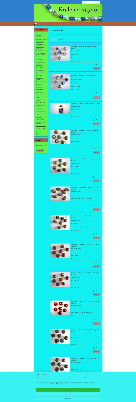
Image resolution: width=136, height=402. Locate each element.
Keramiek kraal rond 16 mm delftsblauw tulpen (84, 76)
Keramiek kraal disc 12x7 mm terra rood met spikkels (85, 302)
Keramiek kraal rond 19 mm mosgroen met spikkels (84, 131)
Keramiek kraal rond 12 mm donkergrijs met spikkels (85, 359)
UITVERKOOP (39, 50)
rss (66, 398)
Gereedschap (39, 65)
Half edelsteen (39, 87)
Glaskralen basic (40, 67)
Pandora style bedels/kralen (39, 108)
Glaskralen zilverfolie (41, 81)
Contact (37, 133)
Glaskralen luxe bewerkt (39, 78)
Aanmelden (40, 150)
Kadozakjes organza (41, 126)
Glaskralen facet (40, 72)
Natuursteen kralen (40, 105)
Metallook (38, 100)
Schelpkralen (39, 117)
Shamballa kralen (40, 119)
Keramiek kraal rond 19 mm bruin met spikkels (83, 216)
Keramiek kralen (40, 94)
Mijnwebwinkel (85, 398)
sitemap (62, 398)
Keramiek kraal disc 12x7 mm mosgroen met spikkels (85, 159)
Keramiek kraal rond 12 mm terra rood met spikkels (84, 273)
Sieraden (38, 57)
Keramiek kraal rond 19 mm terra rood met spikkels (84, 245)
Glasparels (38, 84)
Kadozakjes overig (40, 128)
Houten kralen (39, 92)
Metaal (37, 97)
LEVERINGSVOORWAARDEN (42, 39)
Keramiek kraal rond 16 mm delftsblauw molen (84, 47)
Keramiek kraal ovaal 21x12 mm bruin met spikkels (84, 188)
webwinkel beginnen (71, 398)
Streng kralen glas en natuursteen (41, 123)
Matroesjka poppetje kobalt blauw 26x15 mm (85, 103)
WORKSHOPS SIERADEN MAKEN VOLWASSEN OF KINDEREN (40, 46)
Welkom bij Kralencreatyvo (39, 36)
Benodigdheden (39, 59)
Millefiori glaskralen (40, 102)
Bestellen (96, 68)
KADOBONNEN (39, 42)
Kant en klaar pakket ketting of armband (41, 54)
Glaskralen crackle (40, 70)
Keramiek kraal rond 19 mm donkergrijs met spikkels (85, 330)
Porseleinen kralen (40, 111)
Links (37, 131)
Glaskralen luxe (39, 75)
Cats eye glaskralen (40, 62)
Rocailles (38, 114)
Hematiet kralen (39, 89)
